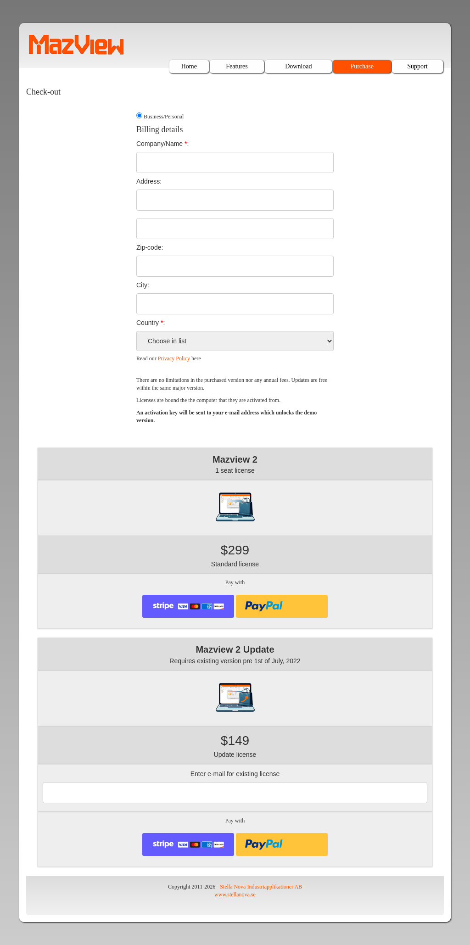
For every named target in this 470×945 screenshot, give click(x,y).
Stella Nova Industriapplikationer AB (261, 886)
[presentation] (282, 606)
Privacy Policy (174, 358)
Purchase (362, 66)
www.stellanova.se (235, 894)
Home (189, 66)
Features (236, 66)
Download (298, 66)
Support (417, 66)
